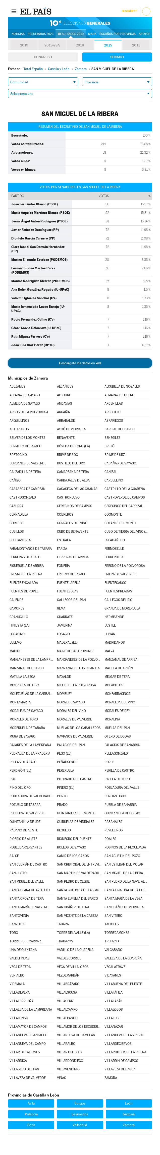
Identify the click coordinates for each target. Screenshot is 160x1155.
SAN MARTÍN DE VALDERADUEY (79, 873)
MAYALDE (64, 677)
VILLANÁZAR (113, 1026)
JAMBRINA (64, 625)
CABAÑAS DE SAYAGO (120, 463)
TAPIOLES (111, 924)
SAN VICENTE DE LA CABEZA (77, 916)
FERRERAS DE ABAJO (25, 557)
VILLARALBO (66, 1044)
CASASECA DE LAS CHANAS (77, 489)
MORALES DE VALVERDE (74, 719)
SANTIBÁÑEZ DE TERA (73, 907)
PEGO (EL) (64, 753)
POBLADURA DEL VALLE (121, 787)
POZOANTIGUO (115, 796)
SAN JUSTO (18, 873)
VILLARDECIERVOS (118, 1044)
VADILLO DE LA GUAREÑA (75, 950)
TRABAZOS (65, 941)
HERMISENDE (114, 617)
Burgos (79, 1103)
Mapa (92, 34)
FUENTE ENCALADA (24, 583)
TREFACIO (111, 941)
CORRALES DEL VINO (72, 523)
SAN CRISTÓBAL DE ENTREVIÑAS (79, 864)
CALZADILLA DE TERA (25, 472)
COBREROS (65, 514)
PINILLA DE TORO (117, 779)
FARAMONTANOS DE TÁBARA (31, 549)
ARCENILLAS (113, 403)
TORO (14, 933)
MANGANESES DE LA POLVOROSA (79, 659)
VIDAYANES (112, 975)
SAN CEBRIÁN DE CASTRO (28, 864)
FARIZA (62, 549)
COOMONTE (113, 514)
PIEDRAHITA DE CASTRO (74, 779)
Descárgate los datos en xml (80, 363)
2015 (108, 45)
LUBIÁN (109, 634)
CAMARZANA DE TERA (73, 472)
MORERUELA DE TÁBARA (27, 728)
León (129, 1103)
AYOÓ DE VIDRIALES (71, 429)
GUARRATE (65, 617)
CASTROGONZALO (23, 497)
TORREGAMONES (116, 933)
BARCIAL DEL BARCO (119, 429)
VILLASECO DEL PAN (24, 1069)
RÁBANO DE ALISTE (24, 830)
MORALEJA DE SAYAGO (26, 711)
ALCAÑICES (65, 386)
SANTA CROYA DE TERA (27, 898)
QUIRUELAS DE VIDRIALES (75, 822)
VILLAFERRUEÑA (21, 1001)
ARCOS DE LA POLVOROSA (29, 412)
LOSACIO (63, 634)
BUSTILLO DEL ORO (71, 463)
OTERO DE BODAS (117, 736)
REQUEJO (64, 830)
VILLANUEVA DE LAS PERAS (124, 1035)
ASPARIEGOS (113, 420)
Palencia (31, 1114)
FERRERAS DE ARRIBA (73, 557)
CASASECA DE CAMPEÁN (27, 489)
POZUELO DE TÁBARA (25, 805)
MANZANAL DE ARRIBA (120, 659)
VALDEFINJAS (20, 958)
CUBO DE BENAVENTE (72, 531)
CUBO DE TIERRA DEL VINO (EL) (126, 531)
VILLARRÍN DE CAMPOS (121, 1061)
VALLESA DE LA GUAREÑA (123, 958)
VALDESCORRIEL (69, 958)
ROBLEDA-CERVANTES (26, 847)
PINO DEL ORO (20, 787)
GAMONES (17, 608)
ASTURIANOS (19, 429)
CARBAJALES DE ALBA (73, 480)
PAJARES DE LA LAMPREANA (30, 745)
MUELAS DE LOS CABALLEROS (79, 728)
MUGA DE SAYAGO (22, 736)
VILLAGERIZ (65, 1001)
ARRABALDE (66, 420)
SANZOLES (17, 924)
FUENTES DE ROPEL (24, 591)
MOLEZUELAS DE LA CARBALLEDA (32, 694)
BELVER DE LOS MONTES (27, 438)
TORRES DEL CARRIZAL (26, 941)
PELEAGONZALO (116, 753)
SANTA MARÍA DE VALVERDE (30, 907)
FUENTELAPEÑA (68, 583)
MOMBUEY (64, 694)
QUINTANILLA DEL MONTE (76, 813)
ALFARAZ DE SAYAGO (25, 395)
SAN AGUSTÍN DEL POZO (122, 856)
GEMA (61, 608)
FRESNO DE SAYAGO (71, 574)
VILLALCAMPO (67, 1009)
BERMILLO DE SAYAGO (25, 446)
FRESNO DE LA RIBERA (26, 574)
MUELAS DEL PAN (117, 728)
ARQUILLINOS (19, 420)
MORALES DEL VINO (71, 711)
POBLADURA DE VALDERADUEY (32, 796)
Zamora (129, 1125)
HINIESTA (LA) (20, 625)
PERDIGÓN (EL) (20, 770)
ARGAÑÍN (63, 412)
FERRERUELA (113, 557)
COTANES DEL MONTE (120, 523)
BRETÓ (109, 446)
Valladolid (80, 1125)
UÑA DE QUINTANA (23, 950)
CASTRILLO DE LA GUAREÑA (124, 489)
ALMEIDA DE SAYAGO (25, 403)
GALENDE (16, 600)
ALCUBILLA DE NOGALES (122, 386)
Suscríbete (129, 11)
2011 (136, 45)
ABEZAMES (17, 386)
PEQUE (109, 762)
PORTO (62, 796)
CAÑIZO (15, 480)
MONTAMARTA (20, 702)
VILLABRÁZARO (68, 984)
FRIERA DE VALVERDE (119, 574)
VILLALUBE (112, 1018)
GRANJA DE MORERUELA (122, 608)
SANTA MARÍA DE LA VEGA (123, 898)
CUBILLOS (17, 531)
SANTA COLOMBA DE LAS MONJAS (79, 890)
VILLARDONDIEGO (70, 1061)
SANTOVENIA (19, 916)
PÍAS (13, 779)
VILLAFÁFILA (113, 992)
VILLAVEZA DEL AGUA (119, 1069)
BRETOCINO (18, 455)
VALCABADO (113, 950)
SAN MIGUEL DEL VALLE (27, 881)
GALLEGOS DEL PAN (71, 600)
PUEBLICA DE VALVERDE (27, 813)
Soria (31, 1125)
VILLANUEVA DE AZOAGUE (28, 1035)
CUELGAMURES (20, 540)
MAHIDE (15, 651)
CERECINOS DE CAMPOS (74, 506)
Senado (117, 57)
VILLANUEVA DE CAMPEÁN (76, 1035)
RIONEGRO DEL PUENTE (74, 839)
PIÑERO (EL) (65, 787)
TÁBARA (63, 924)
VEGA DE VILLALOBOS (73, 967)
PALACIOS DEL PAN (71, 745)
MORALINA (112, 719)
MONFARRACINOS (117, 694)
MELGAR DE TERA (117, 677)
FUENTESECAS (67, 591)
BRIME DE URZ (114, 455)
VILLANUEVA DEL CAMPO (28, 1044)
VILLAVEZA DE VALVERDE (28, 1078)
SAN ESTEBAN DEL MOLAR (123, 864)
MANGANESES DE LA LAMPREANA (32, 659)
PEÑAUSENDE (67, 762)
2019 (24, 45)
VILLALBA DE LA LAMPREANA (31, 1009)
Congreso (43, 57)
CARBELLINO (113, 480)
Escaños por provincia (117, 34)
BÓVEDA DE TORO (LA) (73, 446)
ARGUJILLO (112, 412)
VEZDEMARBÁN (68, 975)
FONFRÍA (63, 566)
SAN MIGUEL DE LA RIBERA (123, 873)
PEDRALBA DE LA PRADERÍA (30, 753)
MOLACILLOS (113, 685)
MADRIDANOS (114, 642)
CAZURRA (16, 506)
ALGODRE (64, 395)
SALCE (14, 856)
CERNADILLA (19, 514)
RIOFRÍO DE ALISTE (23, 839)
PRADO (62, 805)
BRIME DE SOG (67, 455)
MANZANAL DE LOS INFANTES (78, 668)
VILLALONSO (19, 1018)
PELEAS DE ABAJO (23, 762)
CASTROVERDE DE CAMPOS (124, 497)
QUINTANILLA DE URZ (25, 822)
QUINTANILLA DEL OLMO (122, 813)
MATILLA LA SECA (22, 677)
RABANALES (113, 822)
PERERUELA (65, 770)
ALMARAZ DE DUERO (119, 395)
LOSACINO (17, 634)
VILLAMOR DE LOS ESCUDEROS (79, 1026)
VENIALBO (17, 975)
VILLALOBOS (113, 1009)
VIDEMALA (17, 984)
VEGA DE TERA (20, 967)
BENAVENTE (66, 438)
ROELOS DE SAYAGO (71, 847)
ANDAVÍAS (64, 403)
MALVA (109, 651)
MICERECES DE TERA (24, 685)
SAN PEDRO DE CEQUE (73, 881)
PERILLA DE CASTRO (119, 770)
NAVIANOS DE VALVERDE (75, 736)
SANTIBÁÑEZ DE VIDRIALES (124, 907)
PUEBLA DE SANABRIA (120, 805)
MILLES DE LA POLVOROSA (76, 685)
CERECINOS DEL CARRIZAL (123, 506)
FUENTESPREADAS (118, 591)
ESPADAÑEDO (114, 540)
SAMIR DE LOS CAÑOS (73, 856)
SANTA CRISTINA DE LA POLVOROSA (126, 890)
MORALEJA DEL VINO (119, 702)
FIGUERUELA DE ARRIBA (27, 566)
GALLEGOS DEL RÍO (118, 600)
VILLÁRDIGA (18, 1061)
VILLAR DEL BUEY (69, 1052)
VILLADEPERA (20, 992)
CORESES (16, 523)
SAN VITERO (113, 916)
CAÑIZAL (110, 472)
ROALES (110, 839)
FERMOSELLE (114, 549)
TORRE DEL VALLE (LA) (73, 933)
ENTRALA (64, 540)
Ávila (31, 1103)
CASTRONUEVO (68, 497)
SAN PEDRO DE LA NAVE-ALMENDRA (126, 881)
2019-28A (52, 45)
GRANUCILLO (19, 617)
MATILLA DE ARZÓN (118, 668)
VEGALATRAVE (114, 967)
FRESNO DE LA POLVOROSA (124, 566)
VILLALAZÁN (113, 1001)
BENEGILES (112, 438)
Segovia (129, 1114)
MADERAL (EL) (67, 642)
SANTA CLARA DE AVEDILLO (30, 890)
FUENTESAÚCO (115, 583)
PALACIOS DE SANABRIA (122, 745)
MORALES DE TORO (24, 719)
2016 (80, 45)
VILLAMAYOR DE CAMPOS (28, 1026)
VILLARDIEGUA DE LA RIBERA (125, 1052)
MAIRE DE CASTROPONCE (75, 651)
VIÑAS (61, 1078)
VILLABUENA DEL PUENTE (123, 984)
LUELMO (16, 642)
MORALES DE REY (117, 711)
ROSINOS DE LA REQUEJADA (125, 847)
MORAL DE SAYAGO (71, 702)
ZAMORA (110, 1078)
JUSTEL (110, 625)
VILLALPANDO (67, 1018)
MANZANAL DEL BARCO (27, 668)
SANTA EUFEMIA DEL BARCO (77, 898)
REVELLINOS (113, 830)
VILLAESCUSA (67, 992)
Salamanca (80, 1114)
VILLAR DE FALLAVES (25, 1052)
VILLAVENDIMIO (68, 1069)
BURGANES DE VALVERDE (28, 463)
